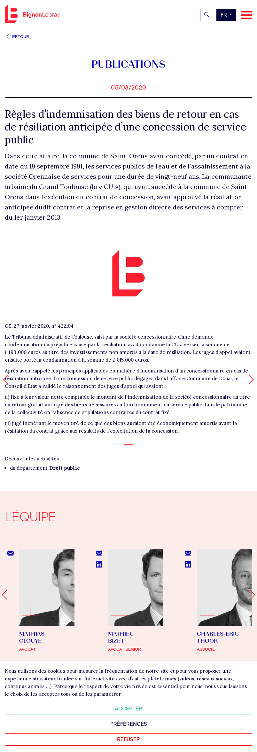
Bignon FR (32, 14)
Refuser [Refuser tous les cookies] (128, 739)
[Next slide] (250, 594)
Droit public (64, 468)
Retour (17, 36)
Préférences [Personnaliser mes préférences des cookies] (128, 724)
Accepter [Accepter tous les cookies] (128, 709)
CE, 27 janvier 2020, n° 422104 (39, 326)
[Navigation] (246, 15)
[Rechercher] (206, 15)
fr (224, 15)
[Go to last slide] (7, 594)
